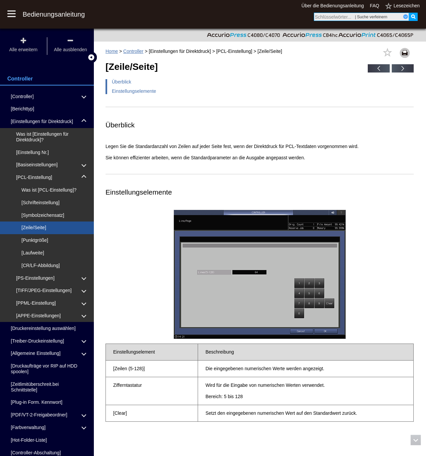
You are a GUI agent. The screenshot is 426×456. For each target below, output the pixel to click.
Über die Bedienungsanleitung (333, 5)
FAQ (374, 5)
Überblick (121, 81)
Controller (133, 51)
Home (112, 51)
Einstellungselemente (134, 91)
